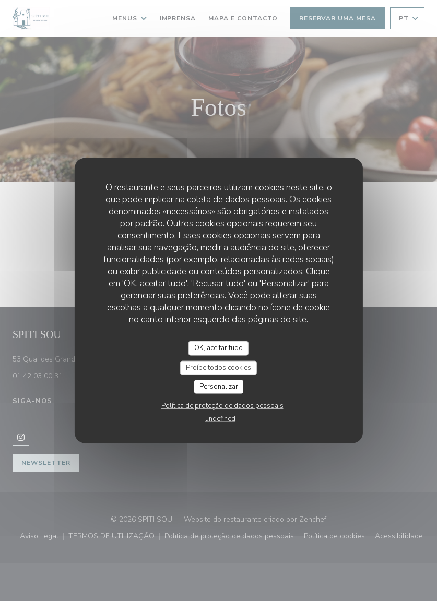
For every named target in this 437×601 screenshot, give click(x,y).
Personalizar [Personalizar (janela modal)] (218, 386)
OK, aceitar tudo (218, 348)
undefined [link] (220, 418)
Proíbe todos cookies (218, 367)
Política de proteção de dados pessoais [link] (222, 405)
